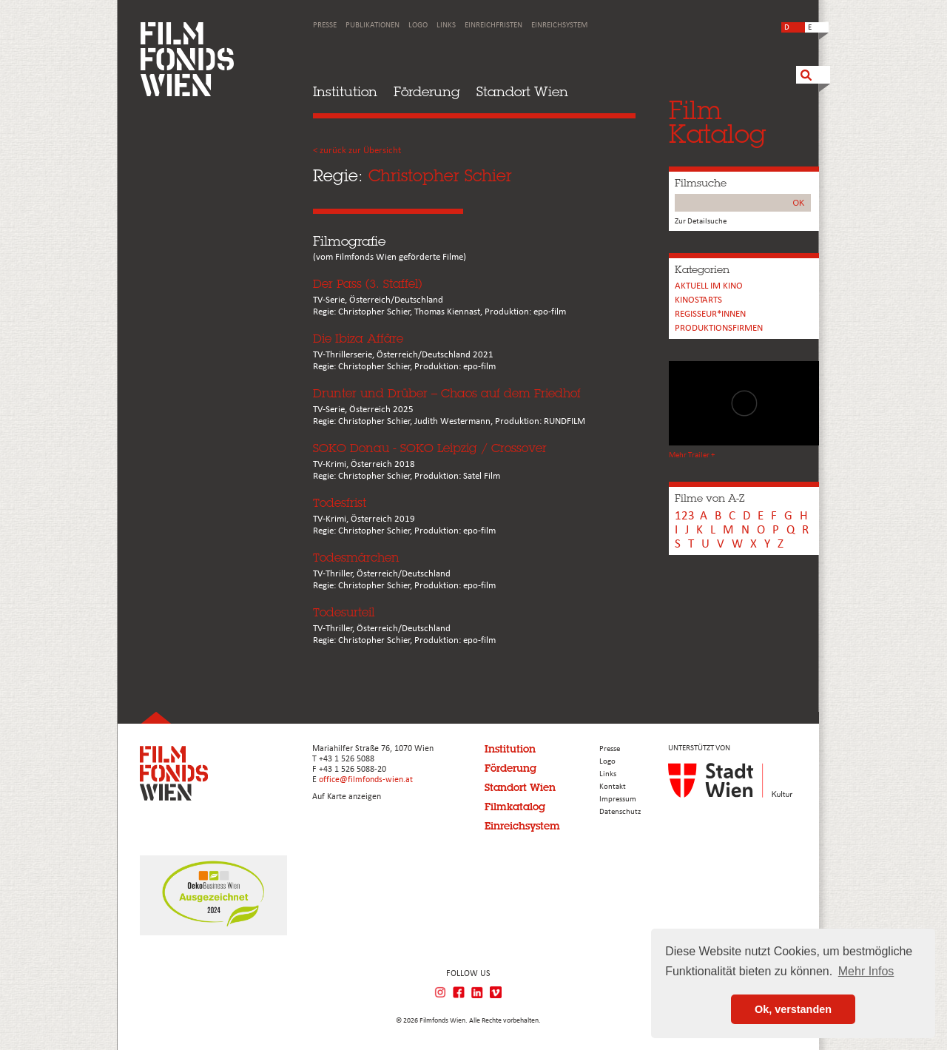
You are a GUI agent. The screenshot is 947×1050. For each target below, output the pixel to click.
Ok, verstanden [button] (793, 1009)
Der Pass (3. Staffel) (367, 284)
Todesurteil (343, 612)
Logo (418, 25)
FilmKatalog (717, 121)
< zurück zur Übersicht (357, 150)
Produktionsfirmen (719, 328)
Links (446, 25)
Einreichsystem (559, 25)
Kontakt (612, 787)
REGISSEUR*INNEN (710, 314)
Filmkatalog (515, 806)
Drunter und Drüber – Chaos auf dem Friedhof (447, 393)
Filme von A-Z (709, 498)
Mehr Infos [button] (866, 971)
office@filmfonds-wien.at (366, 779)
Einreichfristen (493, 25)
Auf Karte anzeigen (346, 796)
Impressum (617, 799)
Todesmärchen (356, 558)
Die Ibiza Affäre (358, 339)
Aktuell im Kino (709, 286)
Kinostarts (698, 300)
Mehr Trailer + (692, 455)
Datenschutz (620, 812)
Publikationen (373, 25)
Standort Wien (522, 91)
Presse (325, 25)
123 (685, 516)
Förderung (427, 91)
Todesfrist (339, 503)
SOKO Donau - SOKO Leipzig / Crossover (430, 448)
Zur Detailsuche (701, 222)
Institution (345, 91)
